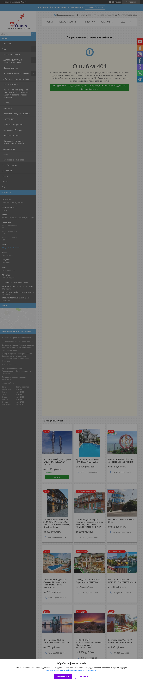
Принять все (63, 676)
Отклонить (83, 676)
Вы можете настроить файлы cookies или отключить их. (70, 670)
